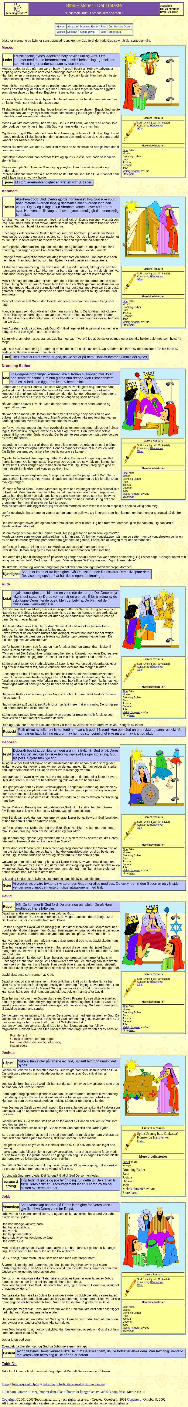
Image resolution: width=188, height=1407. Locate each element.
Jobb (103, 31)
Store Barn (115, 31)
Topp (5, 1384)
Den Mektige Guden (120, 26)
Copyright (9, 1399)
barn (131, 174)
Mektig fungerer (131, 171)
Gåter (140, 128)
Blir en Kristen (94, 1384)
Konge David (87, 31)
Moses (60, 26)
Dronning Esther (89, 26)
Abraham (72, 26)
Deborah (72, 31)
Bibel (125, 150)
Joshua (61, 31)
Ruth (103, 26)
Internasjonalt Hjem (25, 1384)
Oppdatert (134, 1399)
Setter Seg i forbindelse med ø (62, 1384)
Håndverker (156, 125)
